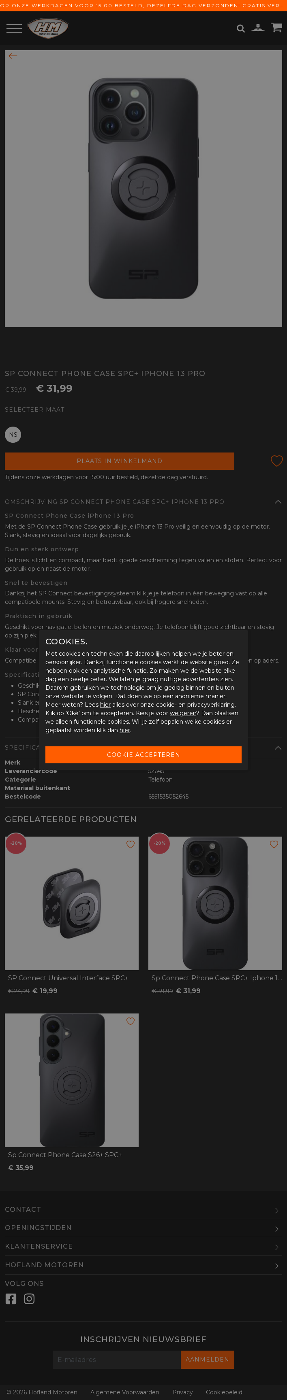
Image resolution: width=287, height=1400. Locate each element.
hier (105, 704)
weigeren (183, 713)
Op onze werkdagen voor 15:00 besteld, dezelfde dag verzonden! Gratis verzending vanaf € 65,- (143, 5)
